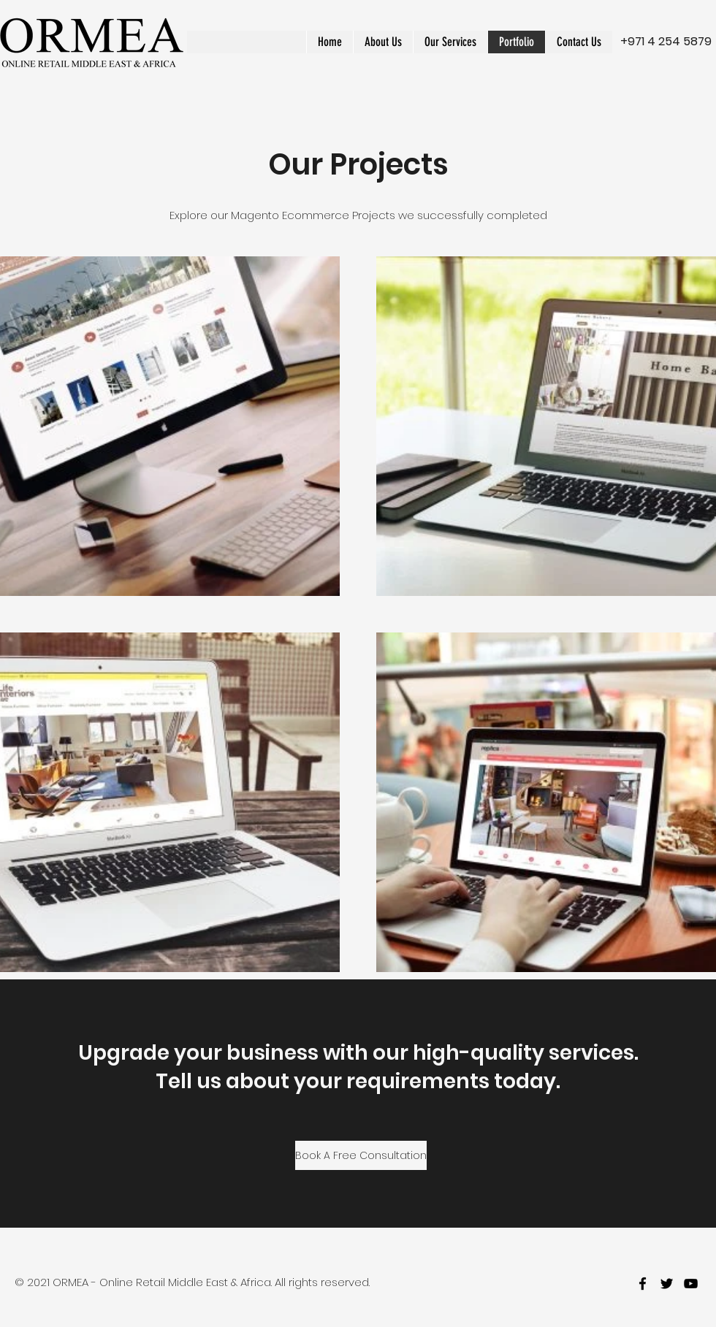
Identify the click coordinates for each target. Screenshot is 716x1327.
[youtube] (690, 1283)
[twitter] (666, 1283)
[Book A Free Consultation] (361, 1155)
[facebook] (642, 1283)
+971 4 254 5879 (666, 41)
